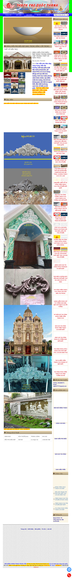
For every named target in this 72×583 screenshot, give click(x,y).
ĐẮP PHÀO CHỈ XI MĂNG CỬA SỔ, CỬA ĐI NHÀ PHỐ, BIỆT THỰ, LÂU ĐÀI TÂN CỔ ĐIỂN (60, 261)
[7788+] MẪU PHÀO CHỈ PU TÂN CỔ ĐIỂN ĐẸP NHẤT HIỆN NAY (60, 77)
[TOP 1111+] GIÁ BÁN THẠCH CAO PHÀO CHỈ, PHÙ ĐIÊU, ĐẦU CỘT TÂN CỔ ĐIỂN (60, 234)
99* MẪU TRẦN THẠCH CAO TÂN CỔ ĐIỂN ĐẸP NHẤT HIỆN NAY (60, 67)
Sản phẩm (29, 15)
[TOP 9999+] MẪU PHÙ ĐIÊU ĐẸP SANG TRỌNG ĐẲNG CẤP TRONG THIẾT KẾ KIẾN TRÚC (60, 88)
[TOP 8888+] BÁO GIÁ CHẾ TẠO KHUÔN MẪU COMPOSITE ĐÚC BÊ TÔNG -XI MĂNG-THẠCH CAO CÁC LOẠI (60, 171)
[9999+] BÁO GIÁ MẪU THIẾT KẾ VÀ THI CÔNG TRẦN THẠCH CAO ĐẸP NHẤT (60, 56)
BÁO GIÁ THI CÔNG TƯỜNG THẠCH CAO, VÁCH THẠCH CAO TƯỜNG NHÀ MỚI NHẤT (60, 198)
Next (29, 62)
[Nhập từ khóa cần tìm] (60, 15)
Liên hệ (47, 15)
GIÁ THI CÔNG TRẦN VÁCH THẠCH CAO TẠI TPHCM (60, 26)
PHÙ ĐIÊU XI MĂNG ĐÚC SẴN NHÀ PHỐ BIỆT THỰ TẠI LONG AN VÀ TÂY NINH (60, 286)
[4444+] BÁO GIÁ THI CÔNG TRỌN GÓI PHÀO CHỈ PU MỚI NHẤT (60, 100)
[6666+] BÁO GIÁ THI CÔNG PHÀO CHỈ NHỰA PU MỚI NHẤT (60, 273)
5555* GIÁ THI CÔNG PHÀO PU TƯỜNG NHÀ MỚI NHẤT (60, 346)
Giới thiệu (19, 15)
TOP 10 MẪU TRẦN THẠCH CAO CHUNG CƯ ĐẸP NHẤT (60, 369)
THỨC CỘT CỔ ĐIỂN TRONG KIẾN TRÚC (60, 119)
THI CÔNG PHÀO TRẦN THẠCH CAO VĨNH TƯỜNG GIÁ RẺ (60, 380)
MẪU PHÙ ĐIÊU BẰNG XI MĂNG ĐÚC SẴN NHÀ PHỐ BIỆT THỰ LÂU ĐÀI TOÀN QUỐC (60, 140)
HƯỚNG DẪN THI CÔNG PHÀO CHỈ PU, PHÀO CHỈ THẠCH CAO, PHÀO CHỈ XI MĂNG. (60, 248)
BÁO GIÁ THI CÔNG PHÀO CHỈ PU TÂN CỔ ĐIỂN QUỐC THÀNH (60, 211)
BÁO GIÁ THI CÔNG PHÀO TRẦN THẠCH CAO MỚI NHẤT (60, 334)
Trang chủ (8, 15)
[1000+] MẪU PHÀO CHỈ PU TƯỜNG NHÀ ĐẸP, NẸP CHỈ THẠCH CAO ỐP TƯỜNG (60, 311)
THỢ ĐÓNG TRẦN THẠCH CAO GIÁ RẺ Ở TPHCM (60, 129)
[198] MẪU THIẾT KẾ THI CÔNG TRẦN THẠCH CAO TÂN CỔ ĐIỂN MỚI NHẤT (60, 185)
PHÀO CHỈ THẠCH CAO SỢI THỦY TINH (60, 150)
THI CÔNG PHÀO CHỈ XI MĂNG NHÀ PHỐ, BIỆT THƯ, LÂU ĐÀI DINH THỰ (60, 357)
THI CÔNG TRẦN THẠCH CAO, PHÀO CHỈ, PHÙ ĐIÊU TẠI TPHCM (60, 298)
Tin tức (39, 15)
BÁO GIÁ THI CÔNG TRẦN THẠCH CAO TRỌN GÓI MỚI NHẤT (60, 222)
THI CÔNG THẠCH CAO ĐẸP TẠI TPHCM (60, 35)
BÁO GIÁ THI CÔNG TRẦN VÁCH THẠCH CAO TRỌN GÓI (60, 110)
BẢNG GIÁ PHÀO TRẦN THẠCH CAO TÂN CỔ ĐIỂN (60, 44)
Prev (6, 62)
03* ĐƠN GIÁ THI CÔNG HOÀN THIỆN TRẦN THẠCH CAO (60, 323)
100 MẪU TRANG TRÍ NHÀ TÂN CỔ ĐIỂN (60, 159)
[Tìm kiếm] (67, 15)
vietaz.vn (36, 576)
